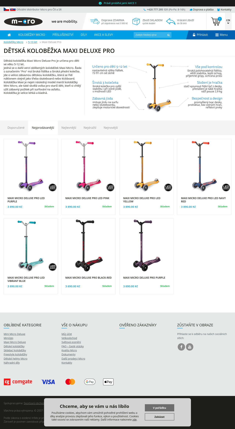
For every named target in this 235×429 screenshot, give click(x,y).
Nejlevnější (69, 128)
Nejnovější (111, 128)
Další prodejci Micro (73, 358)
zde (134, 419)
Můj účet (67, 334)
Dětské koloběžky (14, 346)
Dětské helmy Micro (15, 358)
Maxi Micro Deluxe (15, 342)
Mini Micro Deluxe (14, 334)
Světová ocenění (71, 342)
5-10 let (32, 42)
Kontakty (224, 9)
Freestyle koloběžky (15, 354)
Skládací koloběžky (15, 350)
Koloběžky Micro (13, 42)
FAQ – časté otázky (73, 346)
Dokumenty (68, 354)
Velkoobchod (69, 338)
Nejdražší (90, 128)
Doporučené (16, 128)
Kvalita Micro (69, 350)
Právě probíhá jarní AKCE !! (120, 3)
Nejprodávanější (43, 128)
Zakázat (159, 417)
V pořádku (159, 408)
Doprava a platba (202, 9)
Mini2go (8, 338)
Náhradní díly (12, 362)
